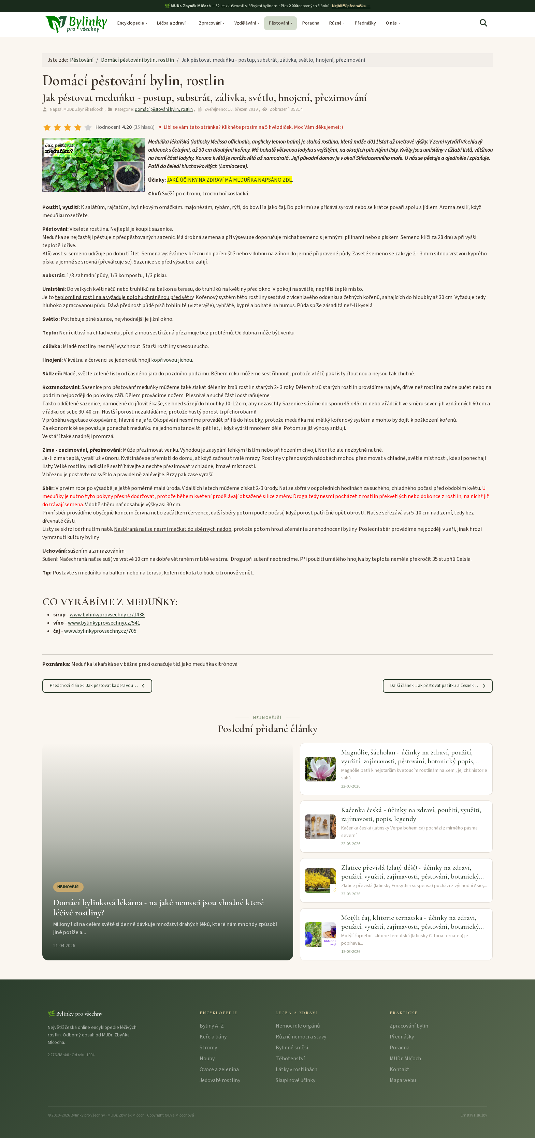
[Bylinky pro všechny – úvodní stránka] (76, 24)
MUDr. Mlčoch (405, 1058)
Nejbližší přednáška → (351, 6)
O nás (391, 23)
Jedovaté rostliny (220, 1080)
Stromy (208, 1047)
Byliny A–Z (212, 1026)
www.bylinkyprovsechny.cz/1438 (107, 614)
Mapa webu (403, 1080)
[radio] (47, 127)
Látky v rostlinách (296, 1069)
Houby (207, 1058)
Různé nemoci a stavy (301, 1036)
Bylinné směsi (292, 1047)
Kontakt (399, 1069)
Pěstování (279, 23)
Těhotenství (290, 1058)
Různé (335, 23)
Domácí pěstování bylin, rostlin (164, 109)
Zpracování (210, 23)
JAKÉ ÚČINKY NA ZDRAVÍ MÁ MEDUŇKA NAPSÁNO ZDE (229, 180)
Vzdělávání (245, 23)
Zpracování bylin (409, 1026)
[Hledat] (483, 23)
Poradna (310, 23)
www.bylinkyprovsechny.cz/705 (100, 631)
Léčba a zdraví (171, 23)
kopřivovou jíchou (171, 360)
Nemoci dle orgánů (298, 1026)
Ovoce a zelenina (219, 1069)
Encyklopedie (130, 23)
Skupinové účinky (295, 1080)
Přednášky (365, 23)
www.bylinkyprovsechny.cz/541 (104, 623)
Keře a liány (213, 1036)
